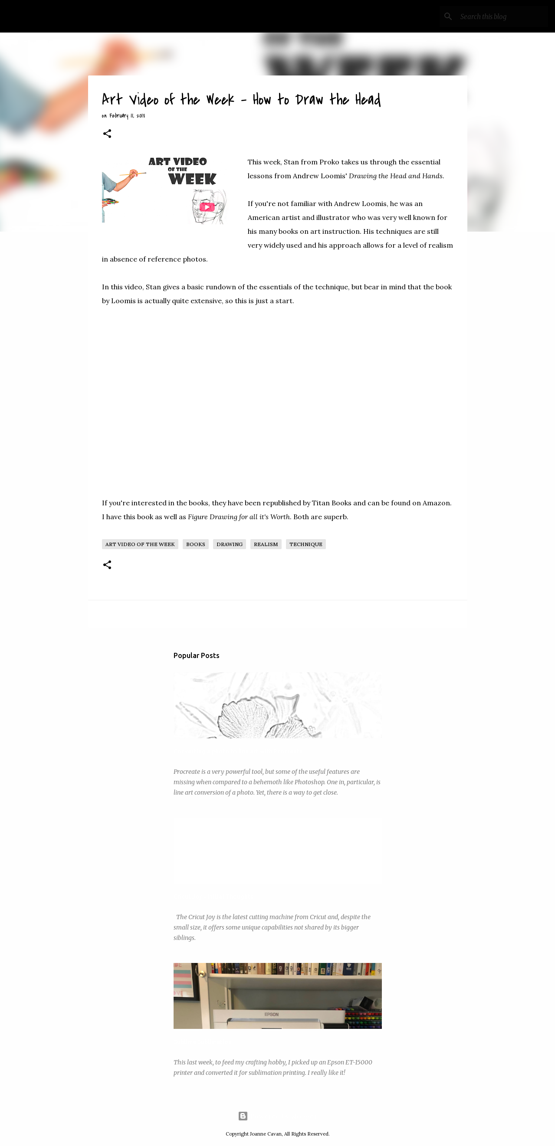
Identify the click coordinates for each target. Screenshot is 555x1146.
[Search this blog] (502, 16)
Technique (305, 544)
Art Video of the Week (140, 544)
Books (195, 544)
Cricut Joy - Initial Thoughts (213, 896)
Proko (330, 161)
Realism (266, 544)
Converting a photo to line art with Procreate (238, 751)
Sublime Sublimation (203, 1041)
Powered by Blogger (277, 1116)
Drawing (230, 544)
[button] (107, 134)
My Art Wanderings (73, 16)
